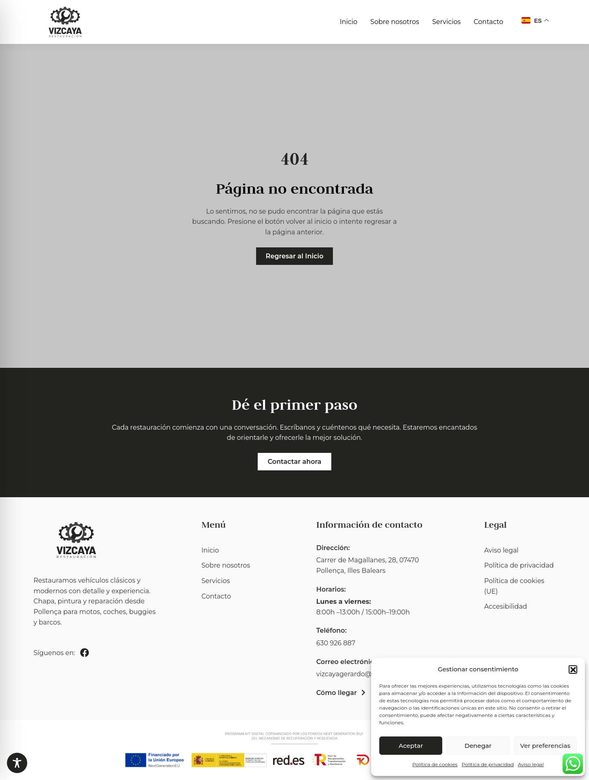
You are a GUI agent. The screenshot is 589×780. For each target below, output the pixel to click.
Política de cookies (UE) (514, 586)
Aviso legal (531, 764)
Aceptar (411, 745)
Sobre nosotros (394, 22)
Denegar (478, 745)
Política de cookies (434, 764)
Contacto (488, 22)
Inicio (348, 22)
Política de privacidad (487, 764)
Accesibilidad (505, 606)
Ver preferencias (545, 745)
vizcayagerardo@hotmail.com (364, 674)
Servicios (446, 22)
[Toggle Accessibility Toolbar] (17, 763)
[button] (573, 669)
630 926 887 (335, 643)
